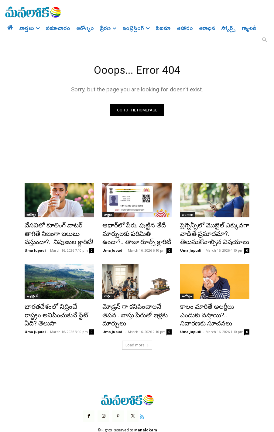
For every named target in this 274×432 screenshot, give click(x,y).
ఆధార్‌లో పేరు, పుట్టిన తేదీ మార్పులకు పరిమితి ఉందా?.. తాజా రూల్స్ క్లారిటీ (131, 233)
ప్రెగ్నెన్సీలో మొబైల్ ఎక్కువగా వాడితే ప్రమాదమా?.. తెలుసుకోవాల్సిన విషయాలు (208, 233)
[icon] (138, 400)
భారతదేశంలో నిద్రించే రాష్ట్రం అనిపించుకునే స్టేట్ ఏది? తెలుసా (57, 306)
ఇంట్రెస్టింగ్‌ (32, 293)
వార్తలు (108, 216)
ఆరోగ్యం (31, 216)
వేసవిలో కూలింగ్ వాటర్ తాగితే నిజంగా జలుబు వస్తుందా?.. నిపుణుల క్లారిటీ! (55, 233)
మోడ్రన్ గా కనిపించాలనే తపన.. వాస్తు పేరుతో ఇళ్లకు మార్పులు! (133, 306)
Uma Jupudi (35, 247)
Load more (137, 330)
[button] (264, 40)
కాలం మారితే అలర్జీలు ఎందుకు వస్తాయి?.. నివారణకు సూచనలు (212, 306)
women (187, 216)
